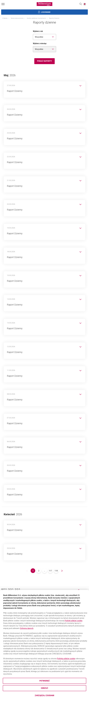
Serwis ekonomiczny (17, 18)
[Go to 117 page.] (50, 570)
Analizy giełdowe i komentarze (36, 18)
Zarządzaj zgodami (54, 696)
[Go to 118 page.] (56, 570)
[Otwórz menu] (3, 4)
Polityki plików (73, 621)
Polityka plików (66, 658)
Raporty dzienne (54, 18)
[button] (81, 4)
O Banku (5, 18)
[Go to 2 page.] (38, 570)
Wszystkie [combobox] (39, 37)
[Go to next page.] (62, 570)
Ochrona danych (26, 628)
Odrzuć (44, 688)
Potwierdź (44, 681)
